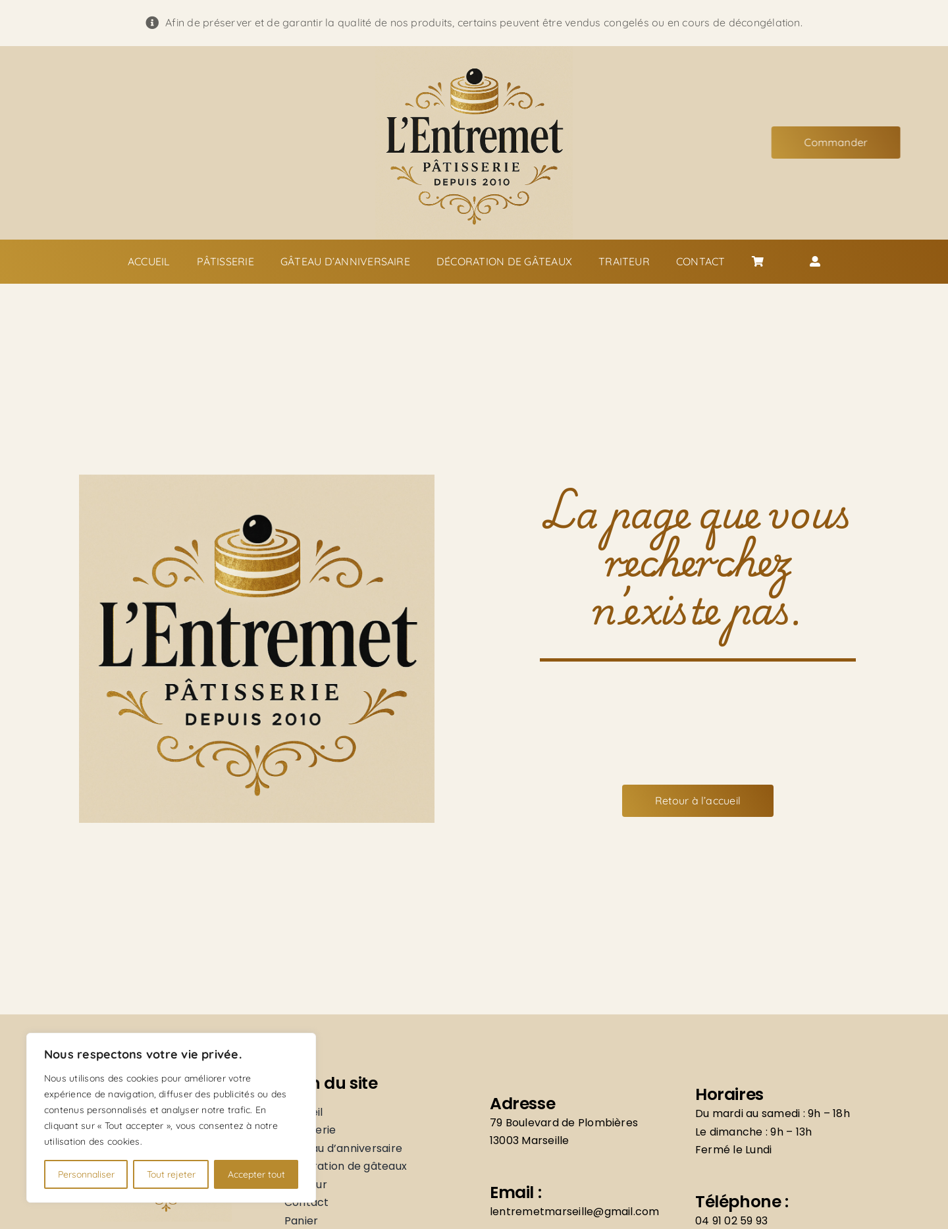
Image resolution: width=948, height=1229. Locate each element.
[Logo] (474, 51)
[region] (171, 1118)
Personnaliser (86, 1174)
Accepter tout (256, 1174)
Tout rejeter (171, 1174)
